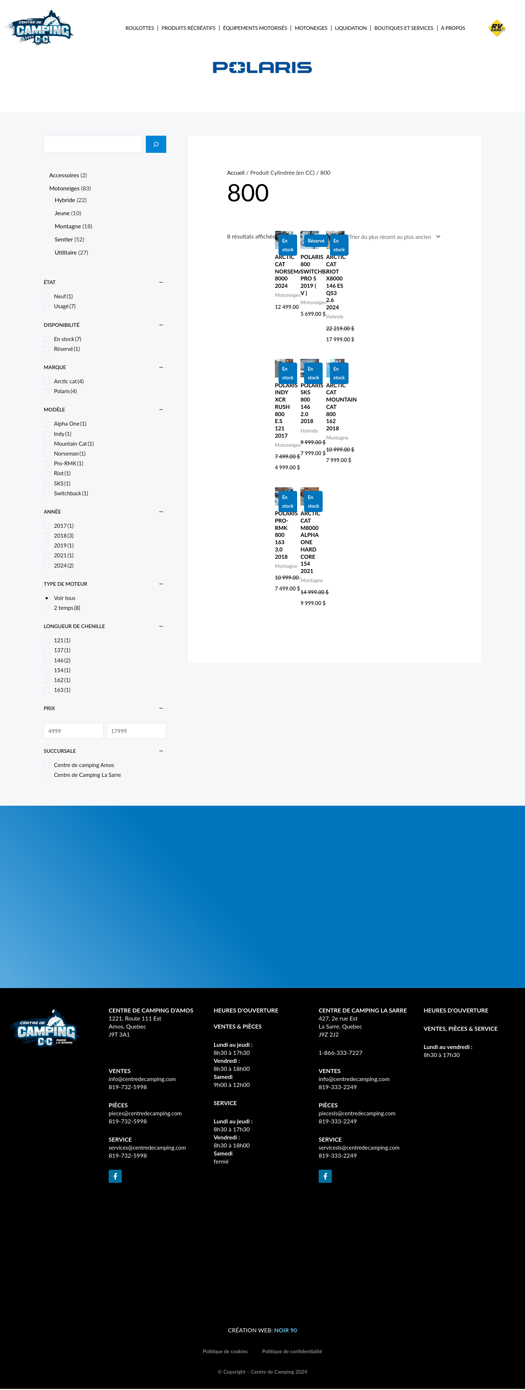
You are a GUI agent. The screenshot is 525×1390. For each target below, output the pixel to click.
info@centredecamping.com (144, 1079)
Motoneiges (311, 28)
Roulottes (139, 28)
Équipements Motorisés (255, 28)
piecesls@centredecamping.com (359, 1114)
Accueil (236, 172)
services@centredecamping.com (149, 1148)
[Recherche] (156, 144)
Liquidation (351, 28)
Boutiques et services (403, 28)
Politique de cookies (225, 1352)
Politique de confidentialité (292, 1352)
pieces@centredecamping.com (147, 1114)
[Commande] (390, 237)
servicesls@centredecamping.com (361, 1148)
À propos (453, 28)
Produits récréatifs (188, 28)
